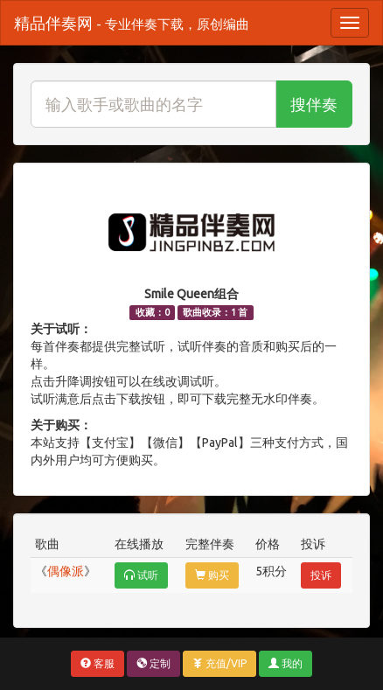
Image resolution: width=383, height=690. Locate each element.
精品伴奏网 (131, 22)
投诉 (320, 575)
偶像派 (65, 571)
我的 (285, 663)
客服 (97, 663)
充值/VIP (219, 663)
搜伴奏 (314, 104)
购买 (212, 575)
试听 (141, 575)
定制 (153, 663)
